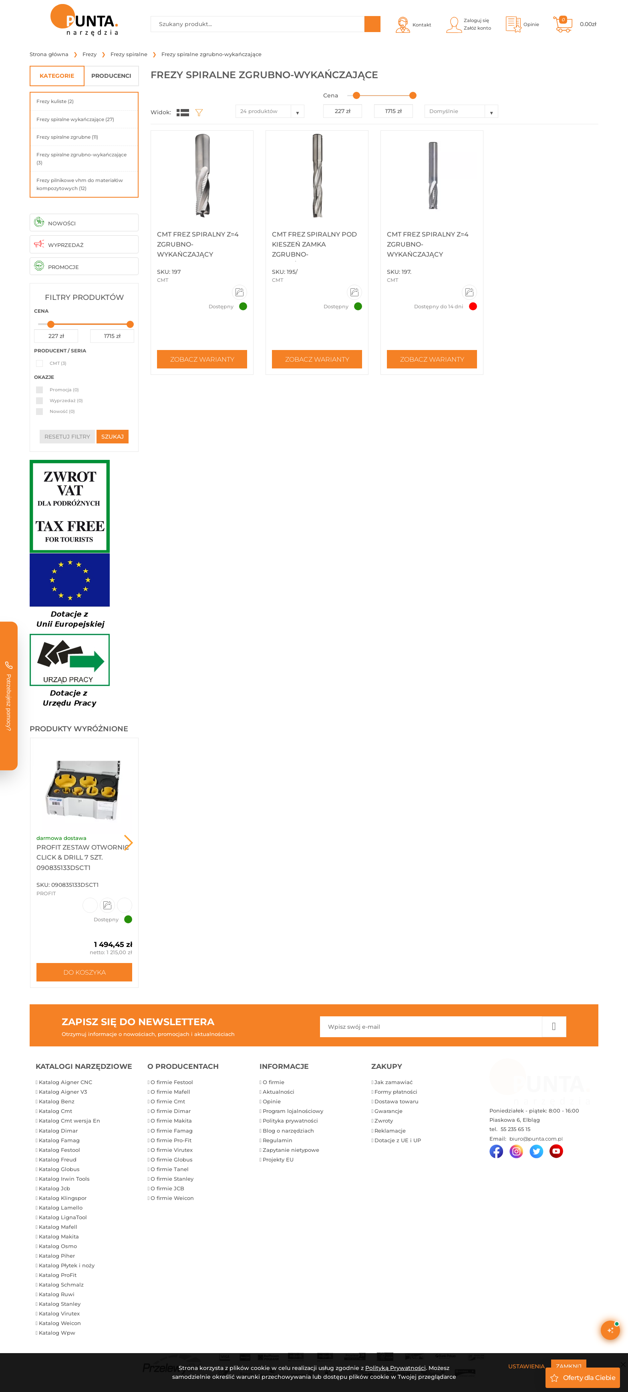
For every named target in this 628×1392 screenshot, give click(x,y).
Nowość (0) (62, 411)
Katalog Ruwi (56, 1294)
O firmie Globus (172, 1159)
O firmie (273, 1082)
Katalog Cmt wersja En (69, 1120)
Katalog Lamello (61, 1207)
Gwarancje (388, 1111)
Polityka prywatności (290, 1120)
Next (129, 843)
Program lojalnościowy (293, 1111)
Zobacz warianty (202, 359)
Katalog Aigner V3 (63, 1092)
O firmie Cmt (168, 1101)
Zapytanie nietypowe (291, 1150)
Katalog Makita (59, 1236)
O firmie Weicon (172, 1198)
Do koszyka (84, 972)
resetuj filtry (67, 436)
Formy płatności (395, 1092)
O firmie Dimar (171, 1111)
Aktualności (278, 1092)
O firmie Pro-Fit (171, 1140)
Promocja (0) (64, 390)
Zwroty (383, 1120)
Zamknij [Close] (569, 1366)
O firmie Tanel (170, 1169)
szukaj (112, 436)
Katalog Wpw (57, 1332)
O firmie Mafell (170, 1092)
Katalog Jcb (54, 1188)
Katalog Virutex (59, 1313)
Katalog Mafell (58, 1227)
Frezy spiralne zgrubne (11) (67, 137)
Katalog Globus (59, 1169)
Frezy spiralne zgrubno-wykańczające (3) (81, 158)
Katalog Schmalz (61, 1284)
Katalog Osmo (58, 1246)
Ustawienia (526, 1366)
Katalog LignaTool (63, 1217)
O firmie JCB (167, 1188)
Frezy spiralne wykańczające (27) (75, 119)
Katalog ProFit (57, 1275)
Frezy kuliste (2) (55, 101)
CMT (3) (58, 363)
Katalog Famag (59, 1140)
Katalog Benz (56, 1101)
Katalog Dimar (58, 1130)
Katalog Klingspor (63, 1198)
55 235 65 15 (514, 1129)
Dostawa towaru (396, 1101)
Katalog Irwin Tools (64, 1179)
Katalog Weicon (60, 1323)
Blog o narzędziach (288, 1130)
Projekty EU (278, 1159)
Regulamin (277, 1140)
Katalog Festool (59, 1150)
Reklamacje (390, 1130)
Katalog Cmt (55, 1111)
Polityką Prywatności (395, 1368)
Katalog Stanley (60, 1304)
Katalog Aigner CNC (65, 1082)
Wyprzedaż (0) (66, 400)
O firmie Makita (171, 1120)
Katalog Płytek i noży (67, 1265)
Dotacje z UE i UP (397, 1140)
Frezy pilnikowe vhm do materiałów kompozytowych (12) (79, 184)
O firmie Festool (172, 1082)
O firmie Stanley (172, 1179)
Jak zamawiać (393, 1082)
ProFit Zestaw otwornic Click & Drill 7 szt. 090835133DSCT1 (82, 857)
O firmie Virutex (172, 1150)
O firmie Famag (172, 1130)
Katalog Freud (57, 1159)
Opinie (272, 1101)
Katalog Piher (57, 1255)
